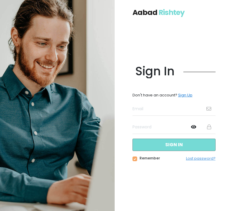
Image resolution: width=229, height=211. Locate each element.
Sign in (174, 144)
